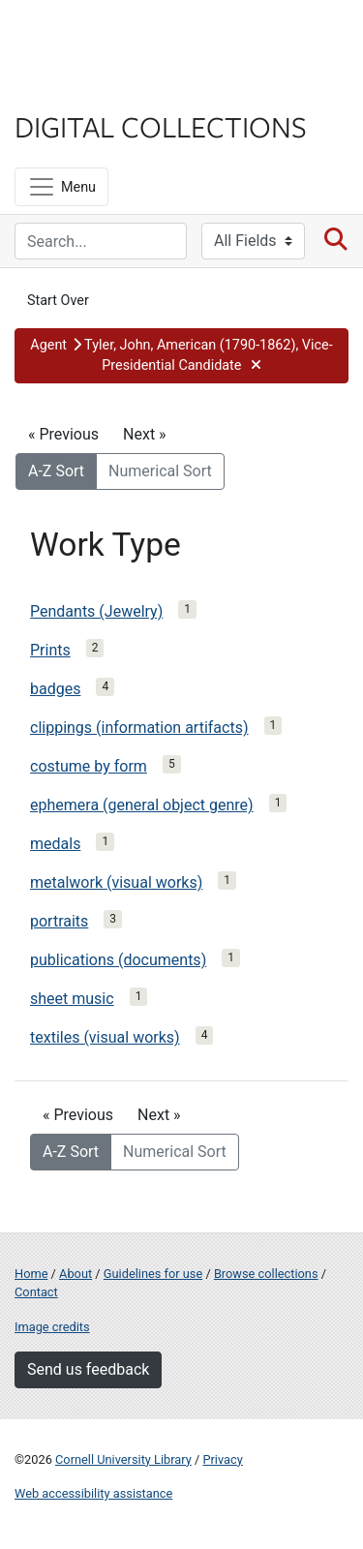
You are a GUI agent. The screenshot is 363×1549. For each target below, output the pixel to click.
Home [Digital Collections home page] (31, 1273)
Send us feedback (88, 1369)
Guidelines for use (153, 1273)
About (75, 1273)
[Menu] (61, 186)
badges (55, 689)
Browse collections (266, 1273)
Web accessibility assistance (93, 1493)
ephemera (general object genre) (142, 805)
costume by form (88, 766)
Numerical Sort (160, 471)
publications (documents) (118, 960)
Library (73, 88)
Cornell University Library (123, 1459)
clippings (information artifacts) (139, 727)
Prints (50, 650)
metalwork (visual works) (116, 882)
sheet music (72, 998)
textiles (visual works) (105, 1037)
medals (55, 844)
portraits (59, 921)
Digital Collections (161, 125)
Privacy (222, 1459)
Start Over (58, 300)
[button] (181, 355)
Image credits (52, 1327)
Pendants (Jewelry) (96, 611)
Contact (36, 1292)
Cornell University (111, 37)
